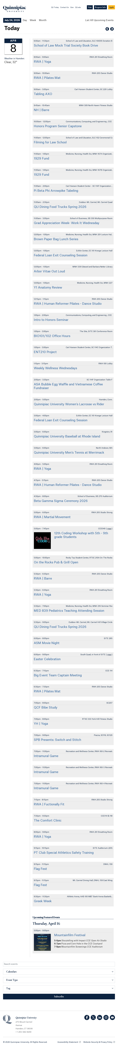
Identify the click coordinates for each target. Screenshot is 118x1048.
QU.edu (78, 7)
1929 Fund (41, 158)
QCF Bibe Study (45, 707)
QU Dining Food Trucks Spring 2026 (60, 207)
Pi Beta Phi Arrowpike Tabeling (56, 190)
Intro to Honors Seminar (51, 320)
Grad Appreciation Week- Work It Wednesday (66, 223)
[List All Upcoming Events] (99, 20)
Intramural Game (46, 756)
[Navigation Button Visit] (90, 7)
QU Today (55, 7)
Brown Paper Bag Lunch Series (56, 239)
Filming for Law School (50, 142)
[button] (59, 972)
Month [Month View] (42, 20)
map (109, 529)
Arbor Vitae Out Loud (49, 271)
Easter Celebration (47, 659)
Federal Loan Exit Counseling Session (60, 255)
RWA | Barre (43, 578)
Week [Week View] (33, 20)
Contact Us (64, 7)
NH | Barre (41, 110)
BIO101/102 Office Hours (52, 336)
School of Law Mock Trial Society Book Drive (66, 45)
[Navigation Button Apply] (111, 7)
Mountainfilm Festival (69, 935)
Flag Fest (40, 869)
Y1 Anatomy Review (48, 287)
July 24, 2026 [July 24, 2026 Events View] (12, 20)
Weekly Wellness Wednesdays (55, 368)
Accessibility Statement (69, 1042)
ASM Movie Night (46, 643)
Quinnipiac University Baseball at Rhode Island (67, 436)
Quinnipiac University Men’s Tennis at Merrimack (69, 452)
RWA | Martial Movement (52, 517)
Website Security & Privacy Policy (99, 1042)
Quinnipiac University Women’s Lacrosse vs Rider (69, 404)
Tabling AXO (43, 94)
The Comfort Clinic (47, 820)
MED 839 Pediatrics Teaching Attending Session (69, 610)
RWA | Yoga (42, 61)
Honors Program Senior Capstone (58, 126)
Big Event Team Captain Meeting (58, 675)
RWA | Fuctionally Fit (49, 804)
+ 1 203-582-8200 (23, 1032)
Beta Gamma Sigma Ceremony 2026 (61, 501)
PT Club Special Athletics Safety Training (64, 852)
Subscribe (59, 996)
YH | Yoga (41, 723)
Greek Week (43, 901)
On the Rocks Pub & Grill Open (56, 562)
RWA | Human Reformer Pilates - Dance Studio (68, 303)
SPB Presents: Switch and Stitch (57, 739)
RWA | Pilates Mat (47, 78)
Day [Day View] (25, 20)
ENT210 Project (45, 352)
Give (72, 7)
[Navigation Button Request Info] (100, 7)
